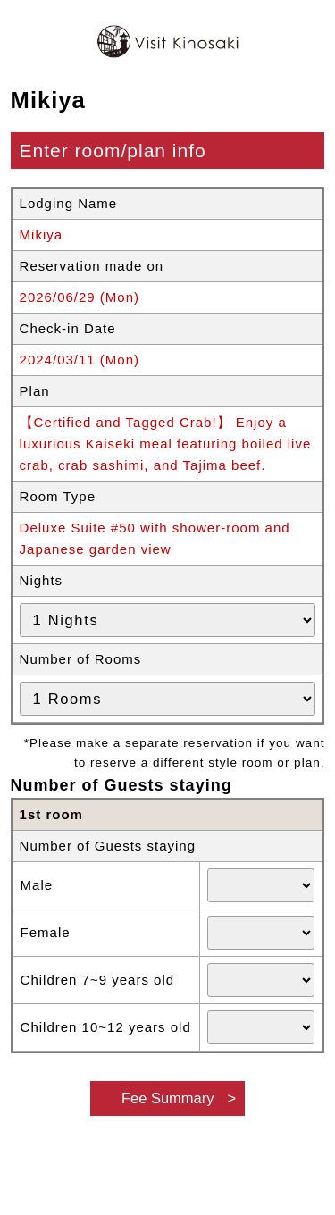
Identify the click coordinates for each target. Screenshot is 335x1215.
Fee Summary (167, 1098)
